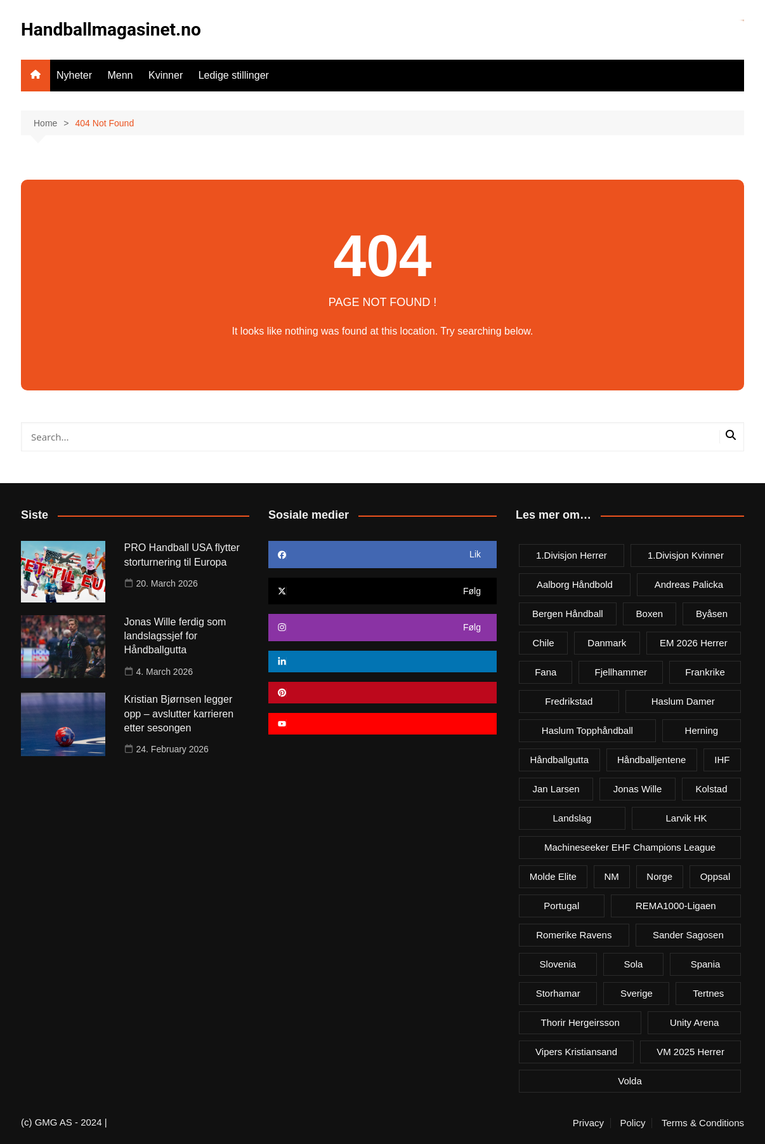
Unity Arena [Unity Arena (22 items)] (694, 1022)
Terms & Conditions (703, 1123)
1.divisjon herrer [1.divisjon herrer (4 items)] (571, 555)
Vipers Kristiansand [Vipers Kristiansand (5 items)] (576, 1051)
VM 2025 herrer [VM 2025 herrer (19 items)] (690, 1051)
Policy (632, 1123)
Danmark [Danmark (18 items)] (606, 642)
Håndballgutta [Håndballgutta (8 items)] (559, 759)
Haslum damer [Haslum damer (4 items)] (683, 701)
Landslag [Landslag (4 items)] (572, 818)
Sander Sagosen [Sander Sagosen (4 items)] (688, 934)
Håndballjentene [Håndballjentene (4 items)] (651, 759)
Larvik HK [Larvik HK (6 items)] (686, 818)
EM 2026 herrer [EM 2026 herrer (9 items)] (694, 642)
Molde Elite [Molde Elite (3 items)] (553, 876)
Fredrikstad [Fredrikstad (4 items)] (568, 701)
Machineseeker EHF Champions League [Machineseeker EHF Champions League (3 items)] (630, 847)
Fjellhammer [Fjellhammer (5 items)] (621, 672)
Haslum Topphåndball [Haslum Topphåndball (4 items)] (587, 730)
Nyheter (74, 75)
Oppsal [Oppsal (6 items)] (715, 876)
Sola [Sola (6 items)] (633, 964)
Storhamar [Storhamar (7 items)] (558, 993)
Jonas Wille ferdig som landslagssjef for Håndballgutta (175, 636)
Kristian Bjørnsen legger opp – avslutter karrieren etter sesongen (179, 713)
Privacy (588, 1123)
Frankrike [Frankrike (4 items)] (705, 672)
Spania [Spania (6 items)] (706, 964)
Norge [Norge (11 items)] (659, 876)
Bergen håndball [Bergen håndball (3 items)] (567, 613)
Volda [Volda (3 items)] (630, 1080)
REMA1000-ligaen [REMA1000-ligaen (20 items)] (676, 905)
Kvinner (165, 75)
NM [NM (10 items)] (611, 876)
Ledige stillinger (234, 75)
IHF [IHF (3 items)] (721, 759)
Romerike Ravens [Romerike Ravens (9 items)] (573, 934)
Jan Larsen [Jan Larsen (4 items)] (556, 788)
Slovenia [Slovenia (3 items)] (558, 964)
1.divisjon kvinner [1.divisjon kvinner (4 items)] (686, 555)
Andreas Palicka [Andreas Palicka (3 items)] (689, 584)
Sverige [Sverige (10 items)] (636, 993)
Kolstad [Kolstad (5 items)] (711, 788)
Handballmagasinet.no (111, 29)
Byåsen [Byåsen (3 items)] (712, 613)
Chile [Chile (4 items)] (543, 642)
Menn (120, 75)
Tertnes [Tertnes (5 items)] (708, 993)
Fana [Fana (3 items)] (545, 672)
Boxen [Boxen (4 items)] (650, 613)
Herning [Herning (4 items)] (702, 730)
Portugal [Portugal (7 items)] (561, 905)
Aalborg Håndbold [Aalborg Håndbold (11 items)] (575, 584)
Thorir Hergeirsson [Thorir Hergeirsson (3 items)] (580, 1022)
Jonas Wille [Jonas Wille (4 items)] (637, 788)
